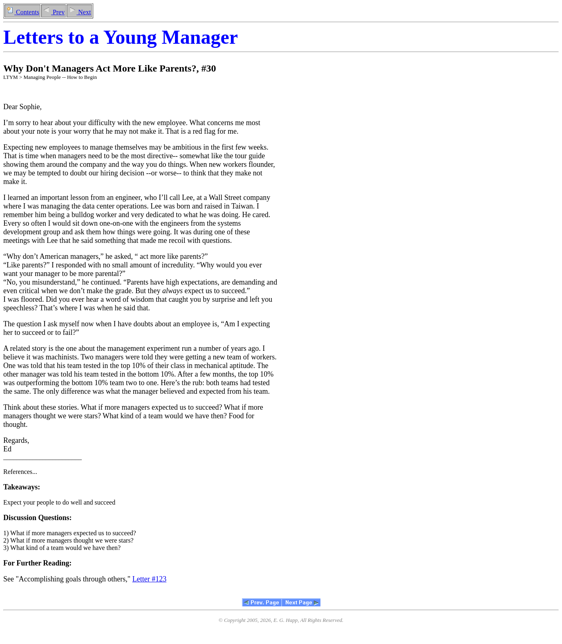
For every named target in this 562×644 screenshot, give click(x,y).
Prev (54, 12)
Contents (22, 12)
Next (79, 12)
